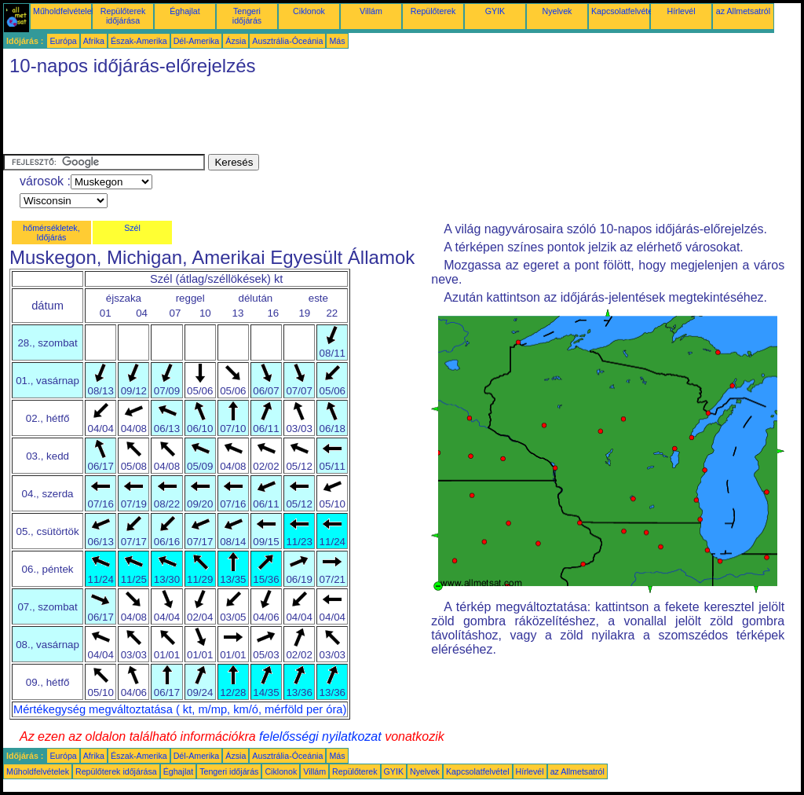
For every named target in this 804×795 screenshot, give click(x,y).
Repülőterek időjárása (122, 15)
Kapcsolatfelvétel (623, 11)
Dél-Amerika (197, 41)
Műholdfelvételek (64, 11)
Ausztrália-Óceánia (287, 41)
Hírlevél (681, 11)
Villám (371, 11)
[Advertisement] (289, 118)
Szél (132, 228)
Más (337, 41)
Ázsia (235, 41)
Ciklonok (309, 11)
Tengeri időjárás (246, 15)
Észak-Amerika (139, 41)
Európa (62, 41)
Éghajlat (185, 11)
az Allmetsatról (743, 11)
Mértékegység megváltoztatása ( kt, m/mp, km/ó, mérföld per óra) (179, 709)
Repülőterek (433, 11)
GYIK (495, 11)
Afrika (93, 41)
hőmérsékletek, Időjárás (51, 232)
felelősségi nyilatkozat (320, 736)
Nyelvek (557, 11)
